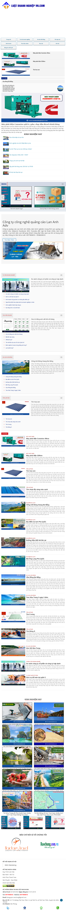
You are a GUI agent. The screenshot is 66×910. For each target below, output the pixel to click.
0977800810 (9, 894)
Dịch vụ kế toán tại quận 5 (12, 296)
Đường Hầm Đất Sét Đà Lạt (13, 382)
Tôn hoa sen (9, 419)
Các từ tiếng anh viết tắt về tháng (14, 334)
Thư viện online (7, 315)
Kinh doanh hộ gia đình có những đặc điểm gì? (17, 299)
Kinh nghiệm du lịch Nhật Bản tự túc (20, 143)
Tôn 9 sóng (8, 424)
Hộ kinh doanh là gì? (16, 208)
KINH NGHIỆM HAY (33, 134)
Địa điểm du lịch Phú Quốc (12, 379)
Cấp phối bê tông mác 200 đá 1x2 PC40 (21, 166)
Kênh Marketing (10, 865)
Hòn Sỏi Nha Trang (33, 648)
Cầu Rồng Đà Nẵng (11, 387)
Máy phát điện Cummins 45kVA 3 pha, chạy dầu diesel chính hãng (30, 124)
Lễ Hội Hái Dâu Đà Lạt (15, 172)
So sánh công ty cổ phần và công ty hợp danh (17, 294)
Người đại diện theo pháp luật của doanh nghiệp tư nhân (20, 302)
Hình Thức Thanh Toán (9, 877)
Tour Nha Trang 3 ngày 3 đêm (13, 390)
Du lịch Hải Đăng (7, 357)
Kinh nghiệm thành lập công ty (13, 305)
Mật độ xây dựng (10, 337)
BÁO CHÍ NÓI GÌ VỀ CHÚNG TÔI (33, 834)
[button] (63, 197)
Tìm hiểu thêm (9, 240)
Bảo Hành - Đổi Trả (8, 874)
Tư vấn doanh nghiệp (9, 275)
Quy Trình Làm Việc (8, 872)
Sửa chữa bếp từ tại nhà (16, 137)
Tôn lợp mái (6, 398)
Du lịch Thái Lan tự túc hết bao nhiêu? (20, 149)
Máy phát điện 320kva (34, 455)
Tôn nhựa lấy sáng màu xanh (13, 421)
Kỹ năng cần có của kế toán (13, 307)
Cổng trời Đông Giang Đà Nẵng (14, 376)
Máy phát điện (30, 436)
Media (3, 184)
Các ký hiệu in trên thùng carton (49, 208)
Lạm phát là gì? (9, 348)
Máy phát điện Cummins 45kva (37, 438)
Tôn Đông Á (9, 427)
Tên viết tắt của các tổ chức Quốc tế (15, 342)
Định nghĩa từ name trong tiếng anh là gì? (16, 345)
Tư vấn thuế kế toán (32, 675)
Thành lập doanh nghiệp (33, 661)
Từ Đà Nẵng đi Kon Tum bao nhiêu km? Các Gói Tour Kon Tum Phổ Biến (48, 814)
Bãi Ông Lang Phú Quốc (12, 385)
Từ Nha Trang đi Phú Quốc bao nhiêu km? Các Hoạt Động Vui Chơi (17, 814)
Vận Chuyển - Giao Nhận (10, 880)
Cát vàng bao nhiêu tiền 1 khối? (18, 155)
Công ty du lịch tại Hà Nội (16, 160)
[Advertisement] (33, 24)
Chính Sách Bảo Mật (9, 883)
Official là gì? (9, 339)
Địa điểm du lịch (30, 502)
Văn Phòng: (13, 904)
